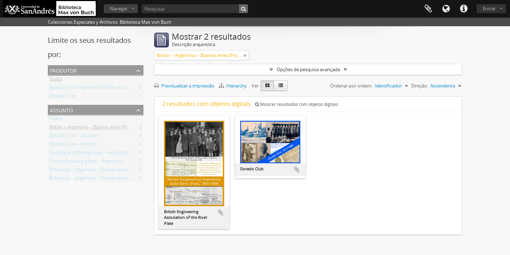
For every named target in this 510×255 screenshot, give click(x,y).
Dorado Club (62, 97)
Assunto (61, 109)
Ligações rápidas (463, 9)
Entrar (489, 8)
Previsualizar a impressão (184, 86)
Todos (55, 80)
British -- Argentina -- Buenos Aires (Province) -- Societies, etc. (112, 128)
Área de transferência (428, 9)
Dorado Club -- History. (73, 145)
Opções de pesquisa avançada (308, 69)
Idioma (446, 9)
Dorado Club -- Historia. (73, 137)
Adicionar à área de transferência (220, 212)
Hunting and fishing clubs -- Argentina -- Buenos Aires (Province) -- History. (127, 154)
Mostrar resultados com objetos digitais (296, 104)
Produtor (63, 70)
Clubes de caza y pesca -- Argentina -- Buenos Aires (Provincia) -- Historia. (124, 162)
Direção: (419, 86)
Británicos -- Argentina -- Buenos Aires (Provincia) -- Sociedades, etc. (119, 171)
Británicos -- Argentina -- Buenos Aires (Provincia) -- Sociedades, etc (118, 179)
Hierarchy (233, 86)
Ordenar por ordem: (351, 86)
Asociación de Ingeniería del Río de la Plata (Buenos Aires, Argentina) (120, 88)
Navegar (119, 8)
